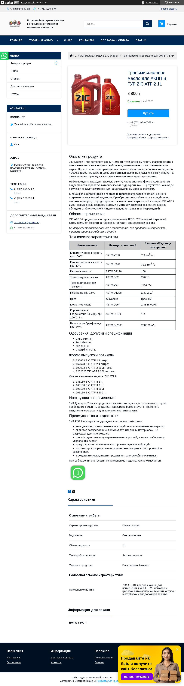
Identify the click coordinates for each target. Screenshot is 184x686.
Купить (148, 113)
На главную (13, 657)
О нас (68, 40)
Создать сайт (28, 2)
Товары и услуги (41, 40)
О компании (14, 662)
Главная (16, 40)
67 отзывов (152, 2)
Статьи (141, 40)
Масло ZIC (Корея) (107, 55)
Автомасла (87, 55)
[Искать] (147, 23)
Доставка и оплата (114, 40)
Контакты (86, 40)
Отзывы (15, 78)
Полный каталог (104, 657)
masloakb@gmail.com (26, 222)
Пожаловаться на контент (110, 681)
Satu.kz (108, 677)
